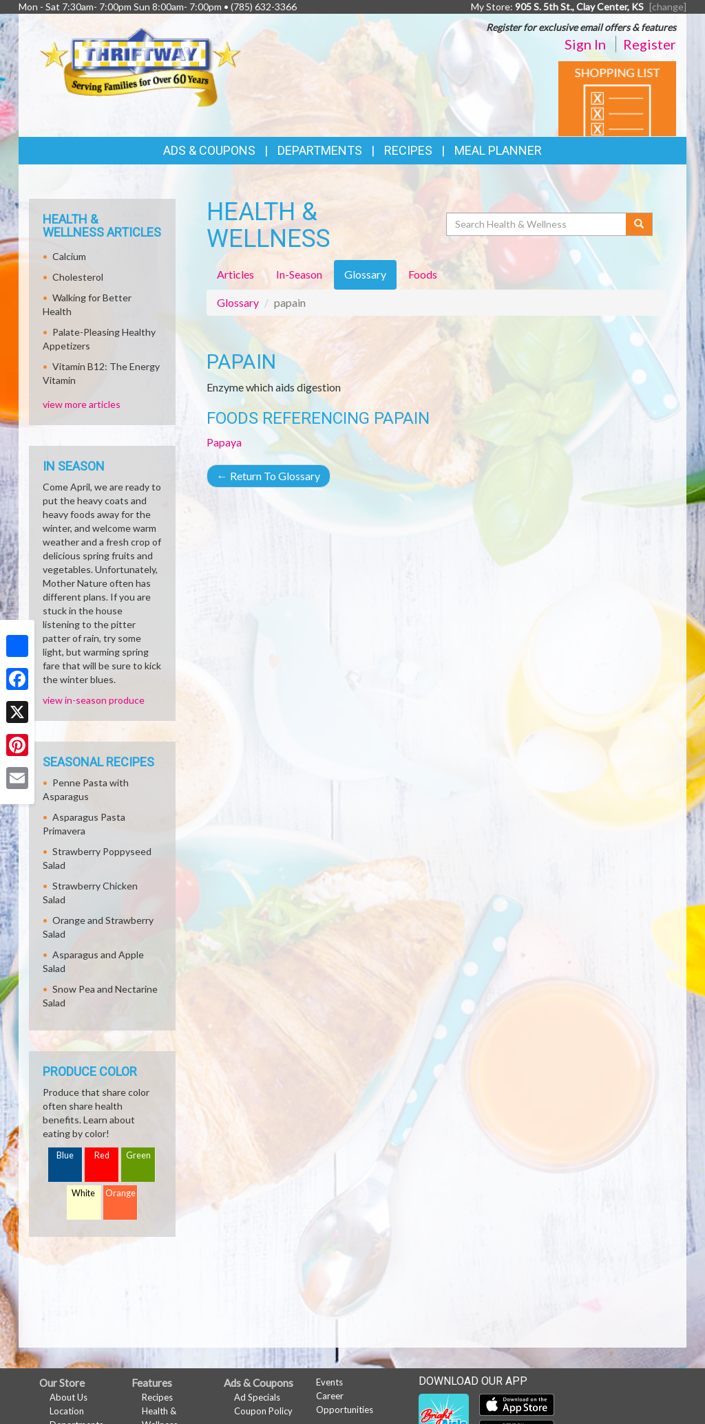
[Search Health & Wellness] (537, 224)
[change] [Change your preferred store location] (667, 6)
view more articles (81, 404)
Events (329, 1382)
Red (101, 1155)
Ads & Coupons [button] (209, 150)
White (83, 1193)
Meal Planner (498, 150)
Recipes (408, 150)
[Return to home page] (140, 66)
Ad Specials (257, 1397)
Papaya (224, 442)
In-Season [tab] (299, 274)
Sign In (585, 44)
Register (649, 44)
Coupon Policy (263, 1410)
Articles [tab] (235, 274)
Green (138, 1155)
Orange (120, 1193)
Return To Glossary (268, 475)
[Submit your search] (639, 224)
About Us (68, 1397)
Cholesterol (77, 277)
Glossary (238, 302)
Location (67, 1410)
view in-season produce (94, 700)
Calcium (69, 256)
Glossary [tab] (365, 274)
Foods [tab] (422, 274)
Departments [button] (319, 150)
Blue (65, 1155)
